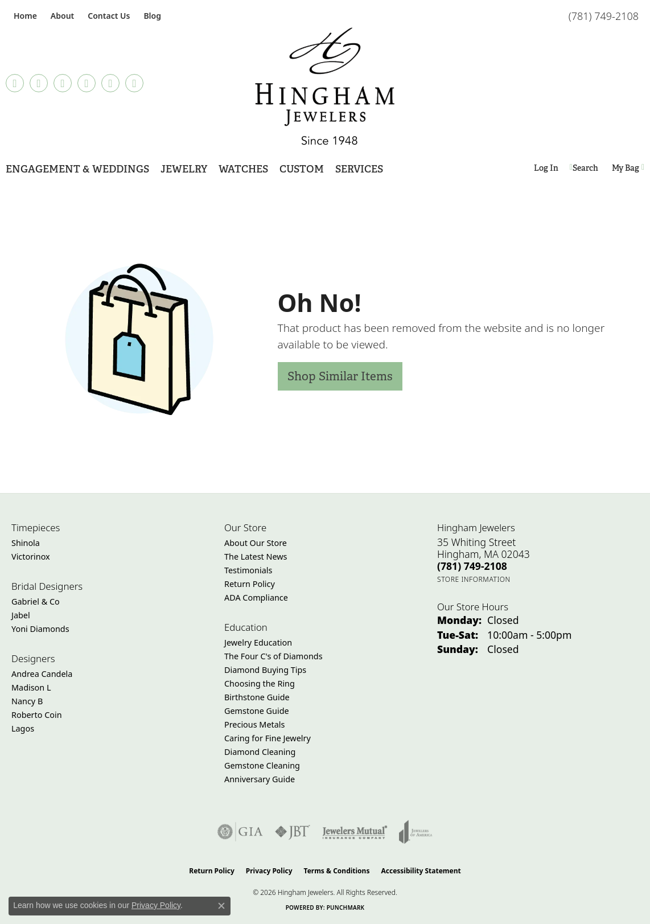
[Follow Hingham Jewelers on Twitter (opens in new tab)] (110, 83)
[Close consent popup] (221, 905)
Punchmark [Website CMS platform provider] (346, 907)
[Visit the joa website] (415, 832)
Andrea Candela (41, 673)
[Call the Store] (472, 566)
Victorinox (30, 556)
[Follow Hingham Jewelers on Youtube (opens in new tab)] (134, 83)
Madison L (31, 687)
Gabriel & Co (35, 601)
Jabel (20, 615)
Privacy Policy (269, 871)
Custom (301, 168)
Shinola (25, 542)
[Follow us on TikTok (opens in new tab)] (15, 83)
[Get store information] (474, 579)
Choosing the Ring (259, 683)
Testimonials (248, 570)
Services (359, 168)
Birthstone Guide (257, 697)
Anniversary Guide (259, 779)
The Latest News (255, 556)
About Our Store (255, 542)
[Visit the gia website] (240, 832)
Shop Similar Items (340, 376)
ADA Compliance (256, 597)
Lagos (22, 728)
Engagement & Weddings (77, 168)
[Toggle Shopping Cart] (628, 168)
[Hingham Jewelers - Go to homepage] (325, 86)
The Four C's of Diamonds (273, 656)
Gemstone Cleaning (262, 765)
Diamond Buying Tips (265, 669)
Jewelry (184, 168)
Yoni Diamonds (40, 628)
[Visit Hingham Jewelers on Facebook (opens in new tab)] (39, 83)
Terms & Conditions (337, 871)
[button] (61, 16)
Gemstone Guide (256, 710)
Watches (243, 168)
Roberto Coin (36, 714)
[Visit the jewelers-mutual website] (355, 832)
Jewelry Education (258, 642)
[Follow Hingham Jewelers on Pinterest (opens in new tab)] (86, 83)
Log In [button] (546, 170)
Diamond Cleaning (259, 751)
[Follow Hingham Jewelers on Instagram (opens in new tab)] (63, 83)
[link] (24, 16)
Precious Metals (254, 724)
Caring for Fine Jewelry (267, 738)
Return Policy (249, 583)
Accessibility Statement (420, 871)
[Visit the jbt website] (292, 832)
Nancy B (27, 701)
